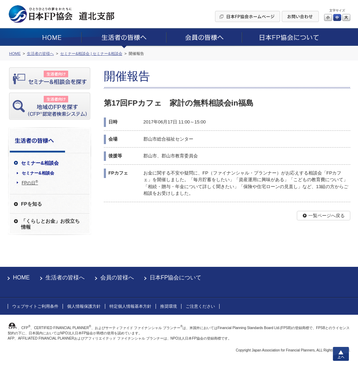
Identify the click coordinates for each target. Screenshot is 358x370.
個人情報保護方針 (84, 306)
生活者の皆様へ (65, 277)
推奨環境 (168, 306)
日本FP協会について (175, 277)
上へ (340, 354)
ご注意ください (200, 306)
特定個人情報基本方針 (130, 306)
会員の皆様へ (117, 277)
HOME (21, 277)
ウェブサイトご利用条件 (35, 306)
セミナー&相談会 (38, 173)
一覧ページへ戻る (326, 215)
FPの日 (30, 182)
